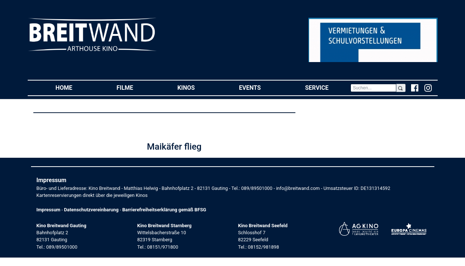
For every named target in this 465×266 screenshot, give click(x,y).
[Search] (373, 88)
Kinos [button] (197, 87)
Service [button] (328, 87)
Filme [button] (135, 87)
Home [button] (74, 87)
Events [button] (261, 87)
